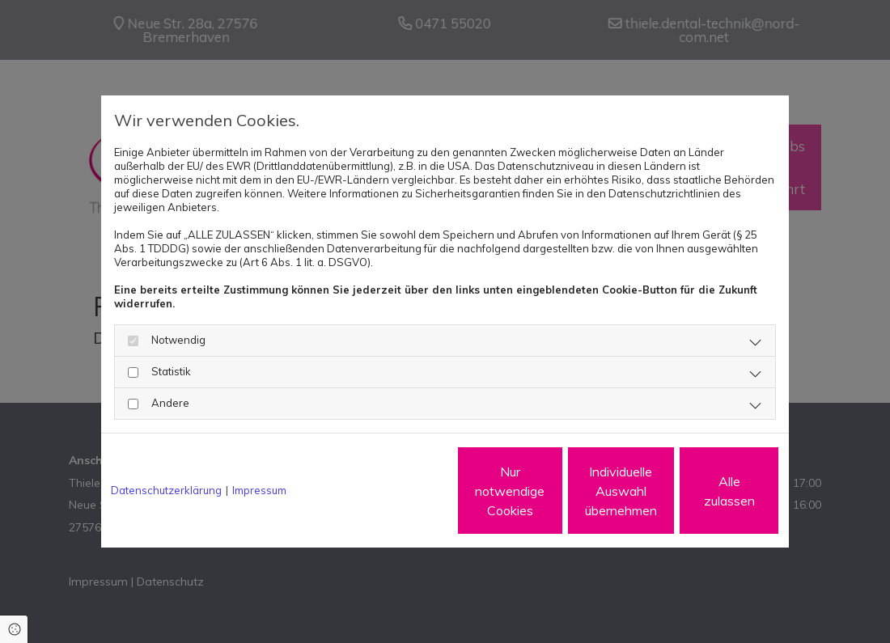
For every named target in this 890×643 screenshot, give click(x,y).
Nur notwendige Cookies (396, 491)
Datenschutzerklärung (166, 490)
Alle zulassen (705, 491)
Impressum (259, 490)
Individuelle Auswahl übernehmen (551, 490)
